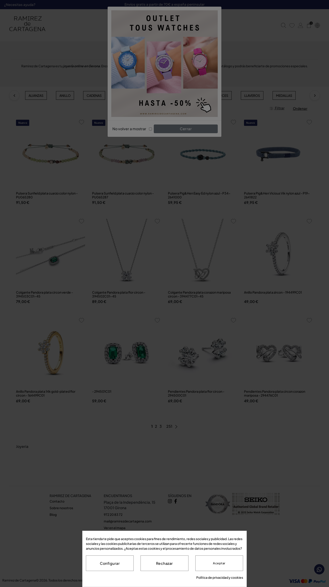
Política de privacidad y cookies (219, 577)
